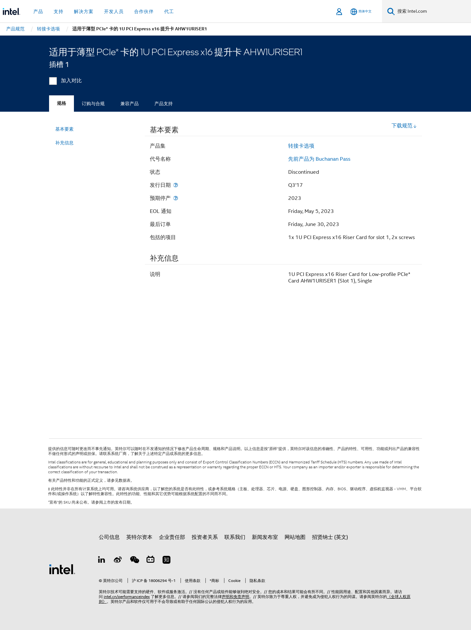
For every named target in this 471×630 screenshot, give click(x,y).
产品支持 (163, 103)
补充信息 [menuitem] (64, 143)
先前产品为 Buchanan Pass (319, 159)
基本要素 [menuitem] (64, 129)
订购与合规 (93, 103)
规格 (61, 103)
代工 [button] (169, 11)
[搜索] (391, 11)
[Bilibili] (150, 561)
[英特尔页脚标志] (62, 569)
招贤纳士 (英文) (330, 537)
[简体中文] (361, 11)
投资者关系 (205, 537)
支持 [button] (58, 11)
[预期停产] (175, 198)
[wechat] (134, 561)
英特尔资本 (139, 537)
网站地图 (295, 537)
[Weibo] (118, 561)
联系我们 (234, 537)
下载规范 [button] (404, 125)
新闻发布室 (265, 537)
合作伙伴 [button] (144, 11)
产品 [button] (38, 11)
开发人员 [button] (114, 11)
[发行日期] (175, 185)
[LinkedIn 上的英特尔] (101, 561)
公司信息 (109, 537)
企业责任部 (172, 537)
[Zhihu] (166, 561)
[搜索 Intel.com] (433, 11)
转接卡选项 (301, 146)
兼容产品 (129, 103)
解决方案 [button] (84, 11)
